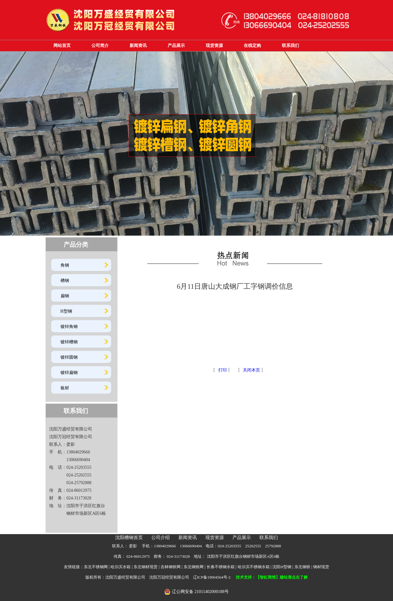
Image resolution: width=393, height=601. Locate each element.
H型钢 (66, 311)
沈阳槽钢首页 (129, 537)
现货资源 (214, 45)
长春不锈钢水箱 (221, 566)
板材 (64, 388)
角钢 (64, 265)
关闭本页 (251, 370)
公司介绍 (160, 537)
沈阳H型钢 (281, 566)
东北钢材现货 (146, 566)
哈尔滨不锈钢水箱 (254, 566)
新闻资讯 (138, 45)
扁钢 (64, 296)
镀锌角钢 (69, 326)
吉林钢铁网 (171, 566)
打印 (222, 370)
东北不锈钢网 (96, 566)
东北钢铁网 (194, 566)
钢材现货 (321, 566)
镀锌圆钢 (69, 357)
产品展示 (176, 45)
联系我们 (290, 45)
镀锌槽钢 (69, 342)
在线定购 (252, 45)
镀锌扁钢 (69, 372)
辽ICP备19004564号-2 (212, 577)
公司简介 (100, 45)
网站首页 (62, 45)
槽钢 (64, 280)
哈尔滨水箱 (120, 566)
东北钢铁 (302, 566)
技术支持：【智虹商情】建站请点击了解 (272, 577)
